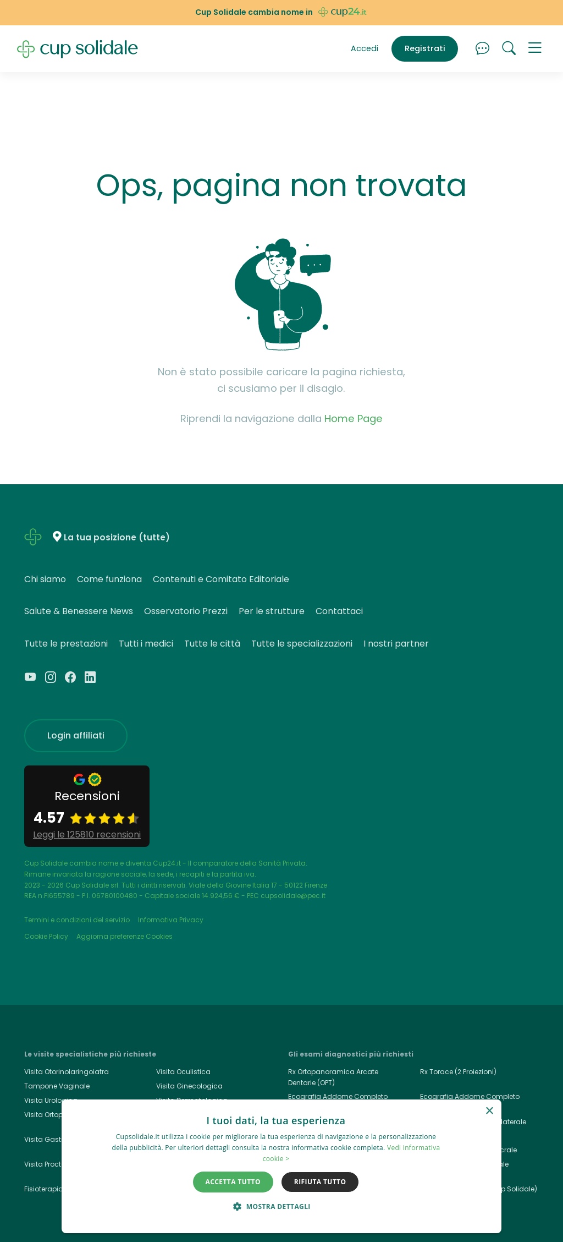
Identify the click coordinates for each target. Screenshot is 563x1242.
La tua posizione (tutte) (117, 537)
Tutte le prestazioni (66, 643)
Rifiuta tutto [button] (320, 1181)
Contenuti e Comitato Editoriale (221, 579)
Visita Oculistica (183, 1071)
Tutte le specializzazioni (301, 643)
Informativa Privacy (170, 919)
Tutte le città (212, 643)
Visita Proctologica (55, 1164)
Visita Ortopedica (53, 1114)
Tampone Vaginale (57, 1086)
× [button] (489, 1111)
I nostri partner (396, 643)
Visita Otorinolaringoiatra (66, 1071)
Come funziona (109, 579)
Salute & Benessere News (78, 611)
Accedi (364, 48)
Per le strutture (272, 611)
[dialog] (281, 1166)
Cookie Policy (46, 936)
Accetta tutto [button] (233, 1181)
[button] (535, 49)
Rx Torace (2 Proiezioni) (458, 1071)
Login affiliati (75, 735)
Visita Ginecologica (189, 1086)
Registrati (425, 48)
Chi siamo (45, 579)
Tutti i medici (146, 643)
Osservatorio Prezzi (186, 611)
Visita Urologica (51, 1100)
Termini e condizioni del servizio (77, 919)
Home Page (353, 418)
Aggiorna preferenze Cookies (124, 936)
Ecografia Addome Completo (470, 1096)
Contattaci (339, 611)
